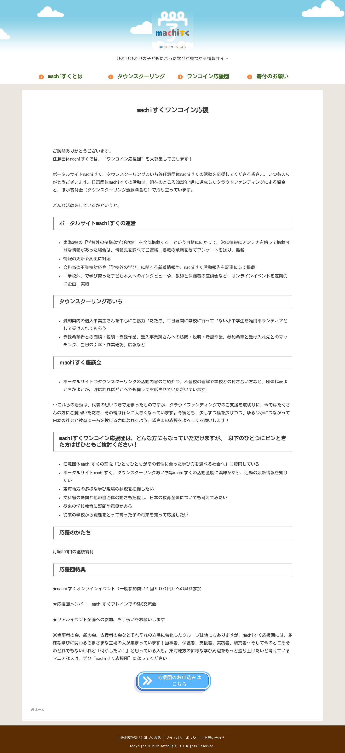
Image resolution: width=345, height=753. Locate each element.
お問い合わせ (214, 738)
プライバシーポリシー (182, 738)
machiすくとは (65, 76)
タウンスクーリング (141, 76)
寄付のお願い (272, 76)
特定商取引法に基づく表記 (141, 738)
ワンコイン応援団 (208, 76)
